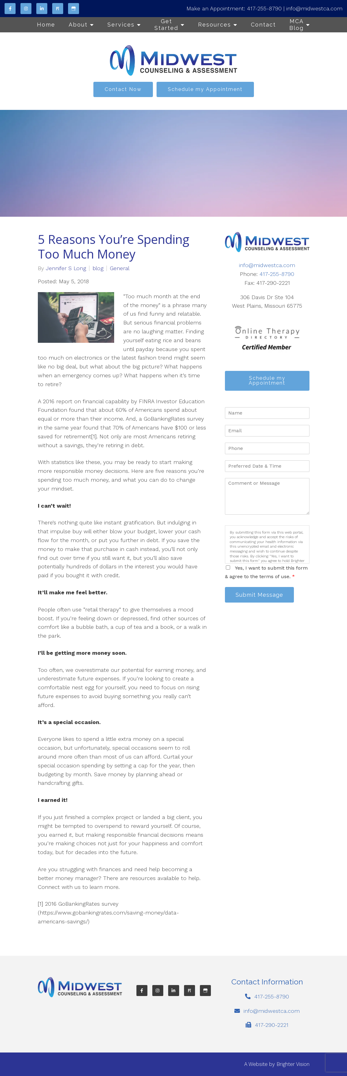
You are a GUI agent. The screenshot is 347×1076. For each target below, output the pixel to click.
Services (121, 24)
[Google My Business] (73, 8)
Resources (214, 24)
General (119, 268)
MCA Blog (296, 24)
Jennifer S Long (66, 268)
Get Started (166, 24)
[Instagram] (25, 8)
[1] (93, 436)
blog (97, 268)
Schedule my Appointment (205, 89)
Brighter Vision (293, 1064)
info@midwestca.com (314, 8)
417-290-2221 (271, 1025)
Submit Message (260, 595)
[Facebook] (10, 8)
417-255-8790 (264, 8)
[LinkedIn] (41, 8)
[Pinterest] (57, 8)
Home (46, 24)
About (78, 24)
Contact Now (123, 89)
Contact (263, 24)
